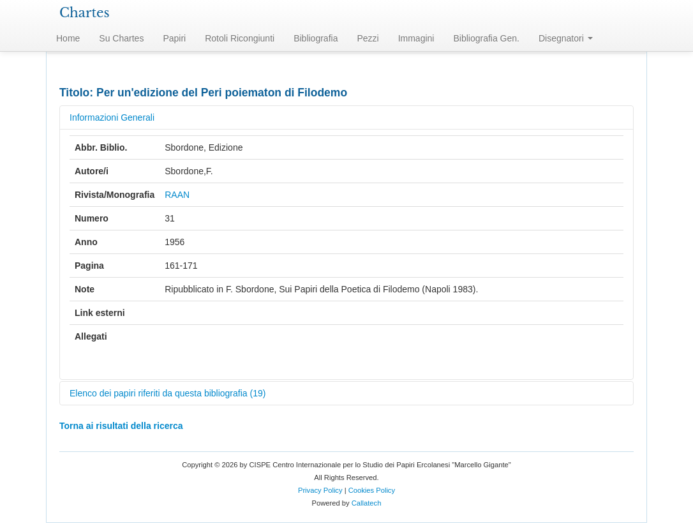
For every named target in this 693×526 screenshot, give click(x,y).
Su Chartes (121, 38)
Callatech (367, 503)
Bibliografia (316, 38)
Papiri (174, 38)
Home (68, 38)
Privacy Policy (320, 490)
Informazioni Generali (112, 117)
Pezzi (367, 38)
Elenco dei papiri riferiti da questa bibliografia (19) (167, 393)
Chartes (84, 12)
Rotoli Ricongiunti (239, 38)
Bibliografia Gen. (486, 38)
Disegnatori (566, 38)
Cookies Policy (371, 490)
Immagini (416, 38)
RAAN (177, 195)
